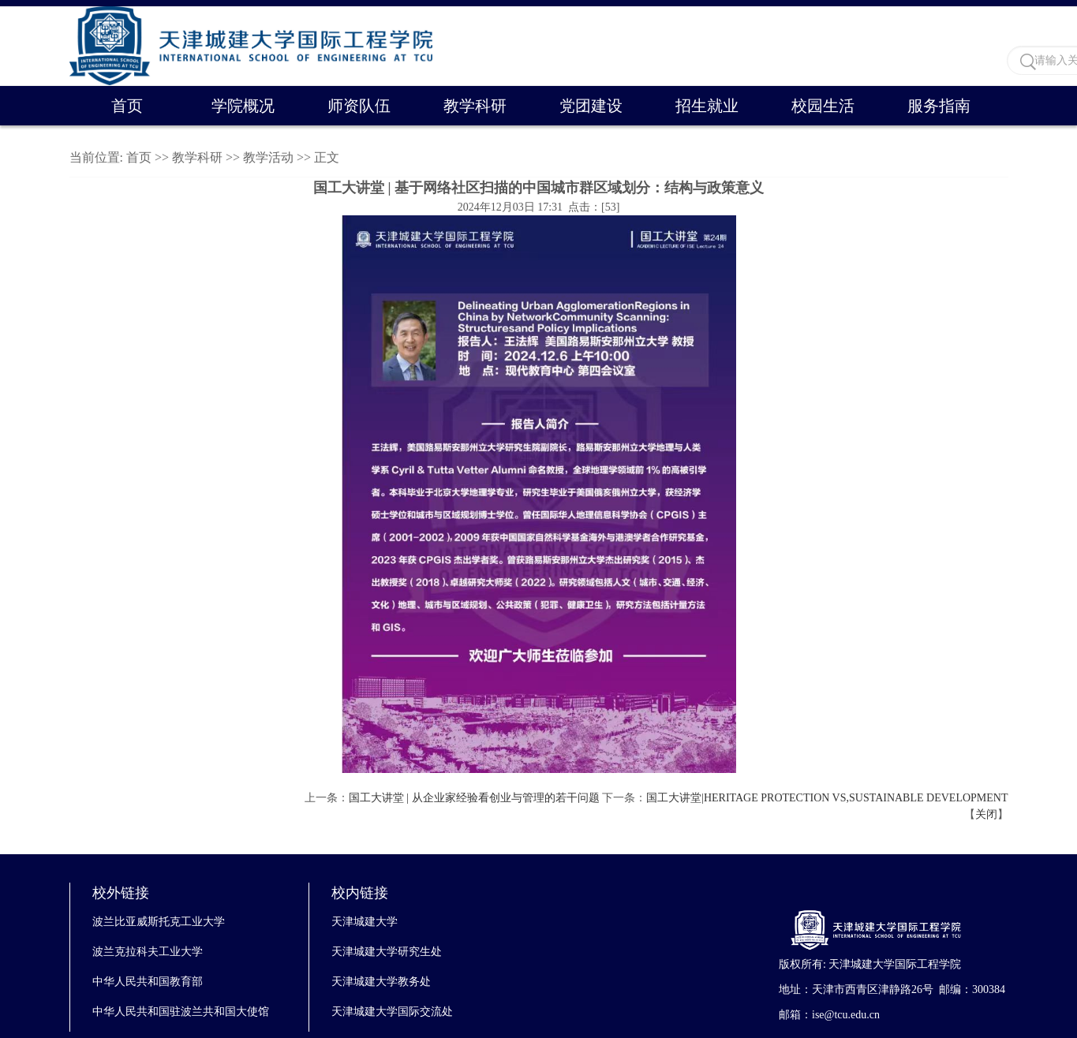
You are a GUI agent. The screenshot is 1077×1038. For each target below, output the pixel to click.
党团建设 (591, 105)
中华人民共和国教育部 (147, 982)
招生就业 (707, 105)
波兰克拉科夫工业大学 (147, 952)
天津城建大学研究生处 (386, 952)
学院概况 (243, 105)
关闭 (986, 814)
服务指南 (938, 105)
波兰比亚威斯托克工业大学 (158, 922)
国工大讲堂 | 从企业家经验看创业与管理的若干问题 (474, 798)
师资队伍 (359, 105)
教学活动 (268, 157)
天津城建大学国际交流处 (392, 1011)
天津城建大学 (364, 922)
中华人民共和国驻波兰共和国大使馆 (180, 1011)
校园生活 (822, 105)
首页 (127, 105)
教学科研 (475, 105)
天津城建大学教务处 (381, 982)
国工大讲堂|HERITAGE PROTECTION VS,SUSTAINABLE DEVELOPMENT (827, 798)
